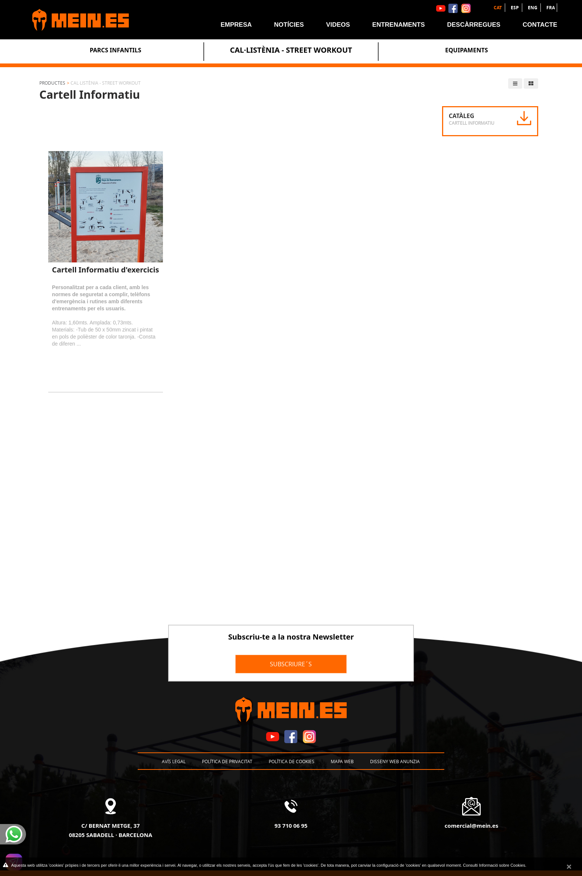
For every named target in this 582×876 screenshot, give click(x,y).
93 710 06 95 (291, 825)
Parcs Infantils (115, 50)
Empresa (236, 24)
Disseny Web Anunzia (395, 761)
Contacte (540, 24)
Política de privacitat (227, 761)
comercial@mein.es (471, 825)
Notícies (289, 24)
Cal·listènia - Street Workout (291, 50)
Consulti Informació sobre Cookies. (494, 865)
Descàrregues (474, 24)
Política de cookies (291, 761)
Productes (52, 83)
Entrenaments (398, 24)
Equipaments (466, 50)
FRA (550, 7)
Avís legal (174, 761)
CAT (498, 7)
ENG (533, 7)
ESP (515, 7)
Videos (338, 24)
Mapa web (342, 761)
